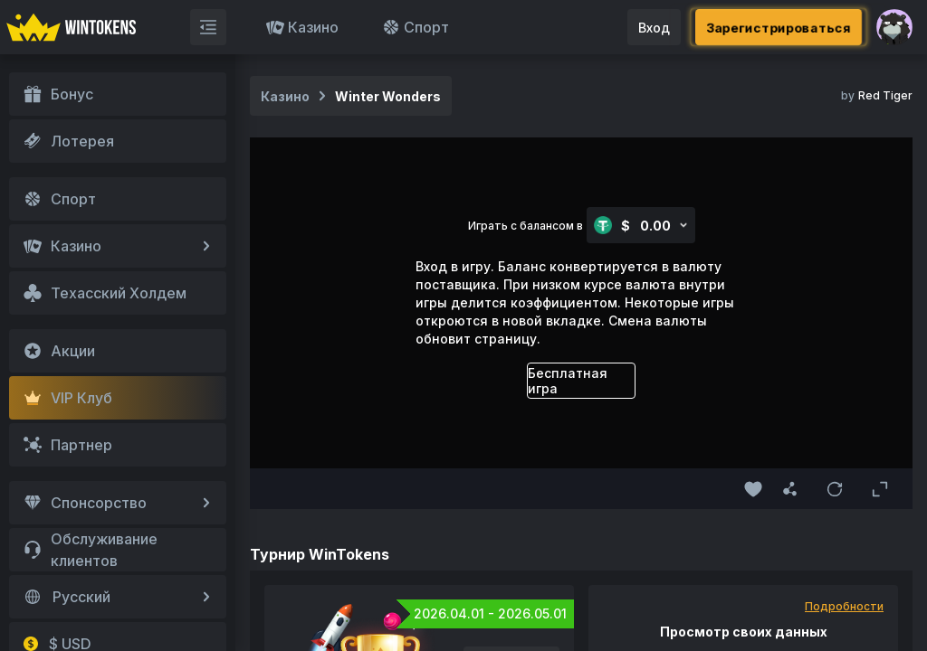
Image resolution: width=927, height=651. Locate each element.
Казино (302, 27)
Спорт (415, 27)
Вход (654, 27)
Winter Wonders (388, 96)
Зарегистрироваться (778, 27)
